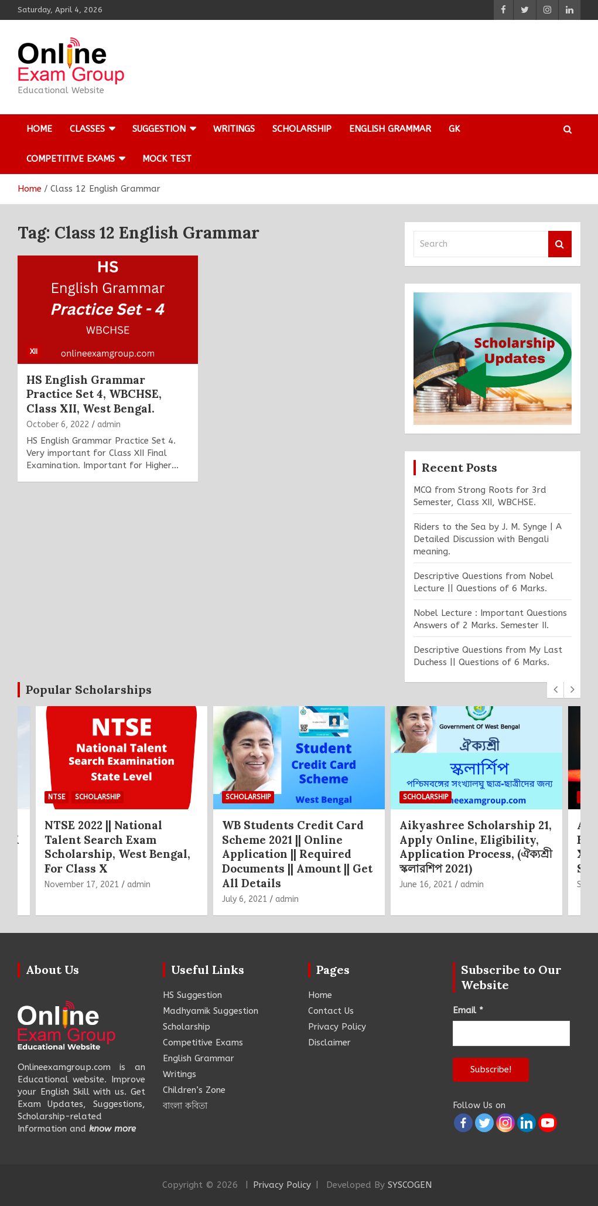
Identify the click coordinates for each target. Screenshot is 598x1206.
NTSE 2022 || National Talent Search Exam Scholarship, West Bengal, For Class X (117, 846)
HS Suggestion (192, 995)
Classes (87, 129)
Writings (234, 129)
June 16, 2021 (425, 885)
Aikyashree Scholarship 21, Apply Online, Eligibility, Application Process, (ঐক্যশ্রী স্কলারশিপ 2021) (475, 846)
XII (33, 352)
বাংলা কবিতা (185, 1106)
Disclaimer (329, 1042)
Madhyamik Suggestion (210, 1011)
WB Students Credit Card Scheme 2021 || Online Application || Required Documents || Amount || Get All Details (297, 854)
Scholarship (302, 129)
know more (112, 1128)
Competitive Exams (70, 159)
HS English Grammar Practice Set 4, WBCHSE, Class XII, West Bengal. (94, 394)
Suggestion (159, 129)
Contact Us (331, 1011)
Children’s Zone (194, 1090)
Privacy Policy (337, 1026)
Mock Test (167, 159)
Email (468, 1010)
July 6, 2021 (244, 899)
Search (560, 244)
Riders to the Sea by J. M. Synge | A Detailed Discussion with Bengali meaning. (488, 539)
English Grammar (390, 129)
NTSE (56, 797)
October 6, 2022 (57, 425)
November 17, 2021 (82, 885)
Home (39, 129)
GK (454, 129)
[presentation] (555, 690)
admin (109, 425)
